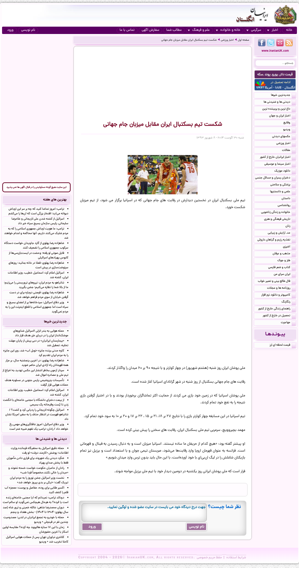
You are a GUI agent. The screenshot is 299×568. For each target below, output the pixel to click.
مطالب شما (174, 30)
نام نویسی (28, 30)
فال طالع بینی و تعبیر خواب (277, 281)
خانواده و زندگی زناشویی (278, 212)
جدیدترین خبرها (283, 95)
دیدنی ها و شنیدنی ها (280, 102)
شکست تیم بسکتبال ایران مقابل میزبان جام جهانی (189, 40)
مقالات (289, 150)
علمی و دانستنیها (283, 192)
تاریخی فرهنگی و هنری (280, 219)
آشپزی (289, 247)
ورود (10, 30)
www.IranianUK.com (275, 51)
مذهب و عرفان (284, 254)
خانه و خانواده (228, 30)
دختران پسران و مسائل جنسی (275, 178)
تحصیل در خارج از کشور (279, 316)
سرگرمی (253, 30)
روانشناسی (287, 205)
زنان (290, 226)
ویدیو (289, 130)
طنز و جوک (286, 260)
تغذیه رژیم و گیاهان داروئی (276, 240)
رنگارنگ (289, 302)
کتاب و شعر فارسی (282, 267)
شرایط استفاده (236, 557)
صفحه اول (243, 40)
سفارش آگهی (150, 30)
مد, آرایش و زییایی (282, 233)
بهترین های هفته (55, 200)
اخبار (272, 30)
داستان (289, 198)
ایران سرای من (285, 274)
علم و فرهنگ (199, 30)
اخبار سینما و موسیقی (280, 164)
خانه (289, 30)
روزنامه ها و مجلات (281, 288)
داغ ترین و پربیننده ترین (279, 109)
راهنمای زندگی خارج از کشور (277, 309)
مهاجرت (288, 322)
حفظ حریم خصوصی (209, 557)
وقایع (289, 123)
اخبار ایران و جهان (282, 116)
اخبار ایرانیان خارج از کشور (278, 157)
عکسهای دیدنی (284, 136)
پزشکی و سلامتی (283, 185)
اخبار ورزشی (227, 40)
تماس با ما (127, 30)
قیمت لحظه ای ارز (283, 345)
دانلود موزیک (285, 171)
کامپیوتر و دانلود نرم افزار (278, 295)
